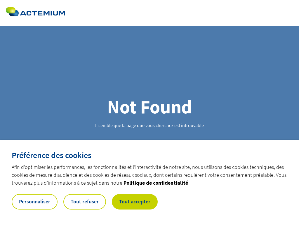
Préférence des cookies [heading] (51, 155)
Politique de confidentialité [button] (156, 182)
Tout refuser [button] (85, 201)
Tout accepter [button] (134, 201)
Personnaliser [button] (34, 201)
